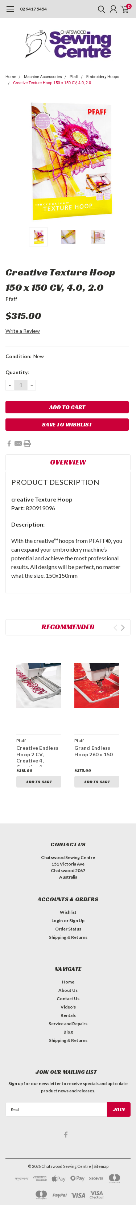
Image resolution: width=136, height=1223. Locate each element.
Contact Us (68, 998)
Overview (68, 462)
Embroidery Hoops (102, 76)
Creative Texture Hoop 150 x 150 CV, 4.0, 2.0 (52, 83)
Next (122, 627)
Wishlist (68, 912)
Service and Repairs (68, 1023)
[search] (99, 9)
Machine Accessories (43, 76)
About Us (68, 990)
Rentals (68, 1015)
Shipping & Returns (68, 937)
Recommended (68, 626)
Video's (68, 1007)
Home (10, 76)
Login (57, 920)
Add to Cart (39, 781)
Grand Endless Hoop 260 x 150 (93, 751)
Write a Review (22, 331)
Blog (68, 1032)
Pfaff (74, 76)
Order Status (68, 929)
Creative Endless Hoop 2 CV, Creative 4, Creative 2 (37, 757)
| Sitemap (100, 1166)
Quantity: (17, 372)
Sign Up (77, 920)
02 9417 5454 (33, 9)
